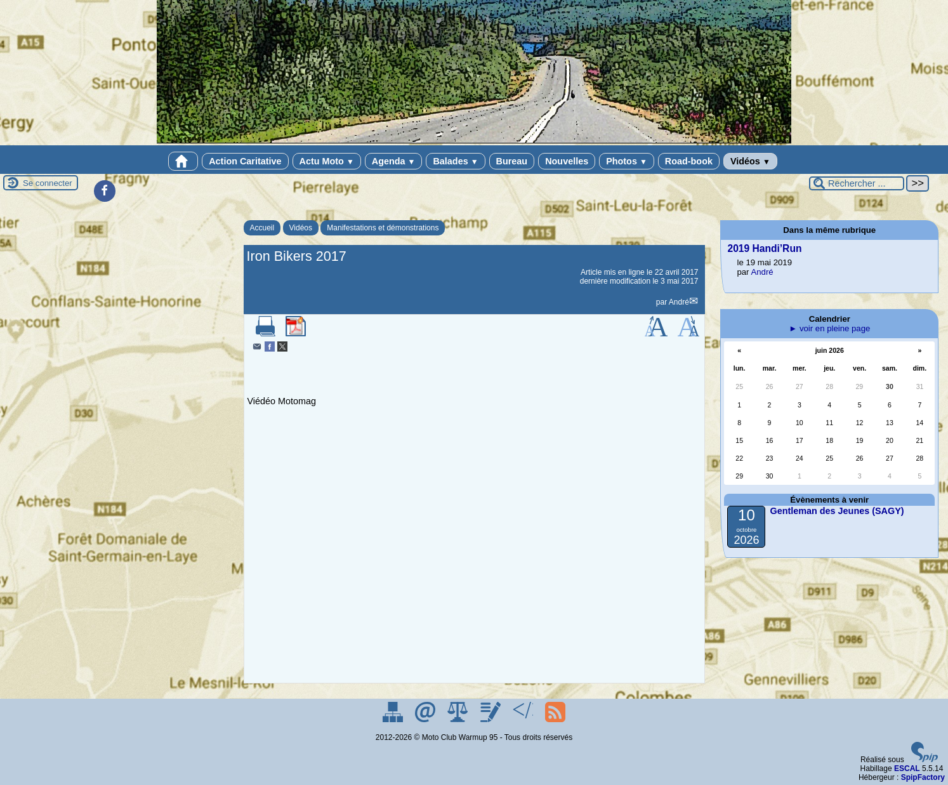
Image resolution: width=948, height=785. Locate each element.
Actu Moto (327, 161)
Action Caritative (245, 161)
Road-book (689, 161)
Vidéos (750, 161)
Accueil (262, 227)
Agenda (394, 161)
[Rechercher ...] (856, 183)
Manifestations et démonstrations (382, 227)
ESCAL (907, 768)
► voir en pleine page (829, 328)
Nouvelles (566, 161)
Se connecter (47, 183)
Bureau (512, 161)
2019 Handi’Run (764, 248)
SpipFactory (923, 777)
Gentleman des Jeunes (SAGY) (837, 511)
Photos (626, 161)
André (679, 302)
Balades (455, 161)
